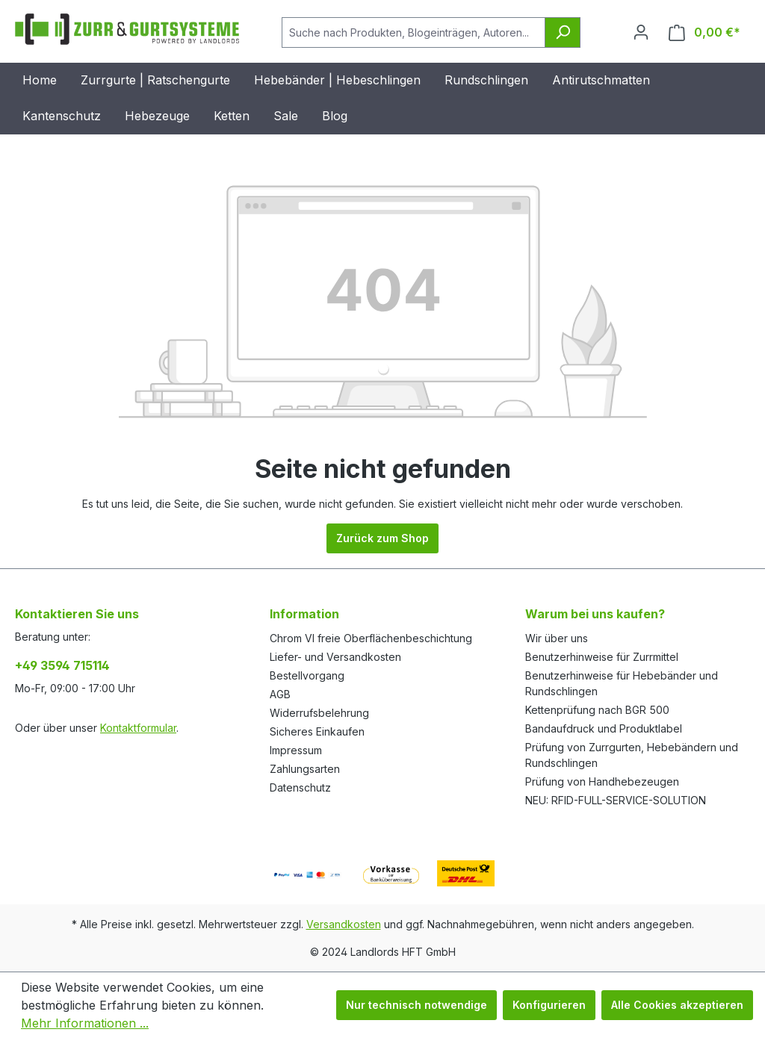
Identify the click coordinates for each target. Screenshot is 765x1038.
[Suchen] (562, 32)
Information (304, 613)
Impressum (296, 750)
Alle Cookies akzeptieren (677, 1004)
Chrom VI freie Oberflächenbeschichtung (371, 638)
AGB (280, 694)
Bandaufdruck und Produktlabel (603, 728)
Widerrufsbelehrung (319, 712)
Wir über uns (556, 638)
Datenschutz (300, 787)
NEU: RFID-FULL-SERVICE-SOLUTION (615, 800)
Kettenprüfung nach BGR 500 (597, 709)
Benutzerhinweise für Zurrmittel (601, 656)
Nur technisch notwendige (416, 1004)
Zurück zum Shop (382, 538)
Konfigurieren (549, 1004)
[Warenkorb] (704, 32)
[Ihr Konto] (641, 32)
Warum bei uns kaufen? (595, 613)
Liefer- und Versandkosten (335, 656)
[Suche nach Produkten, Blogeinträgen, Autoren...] (413, 32)
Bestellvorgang (307, 675)
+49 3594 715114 (62, 665)
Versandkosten (343, 924)
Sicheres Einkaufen (317, 731)
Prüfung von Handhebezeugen (602, 781)
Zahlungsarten (305, 768)
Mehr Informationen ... (85, 1023)
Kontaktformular (138, 727)
